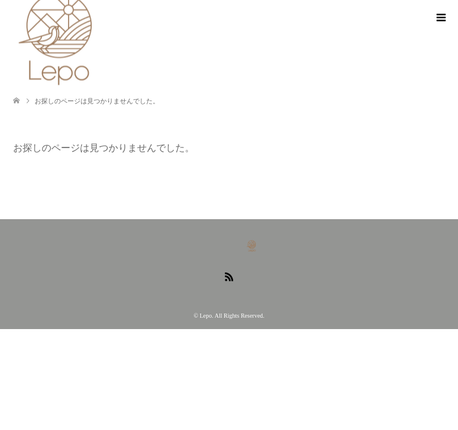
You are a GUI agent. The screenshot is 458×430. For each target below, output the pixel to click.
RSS (229, 275)
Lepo (206, 315)
